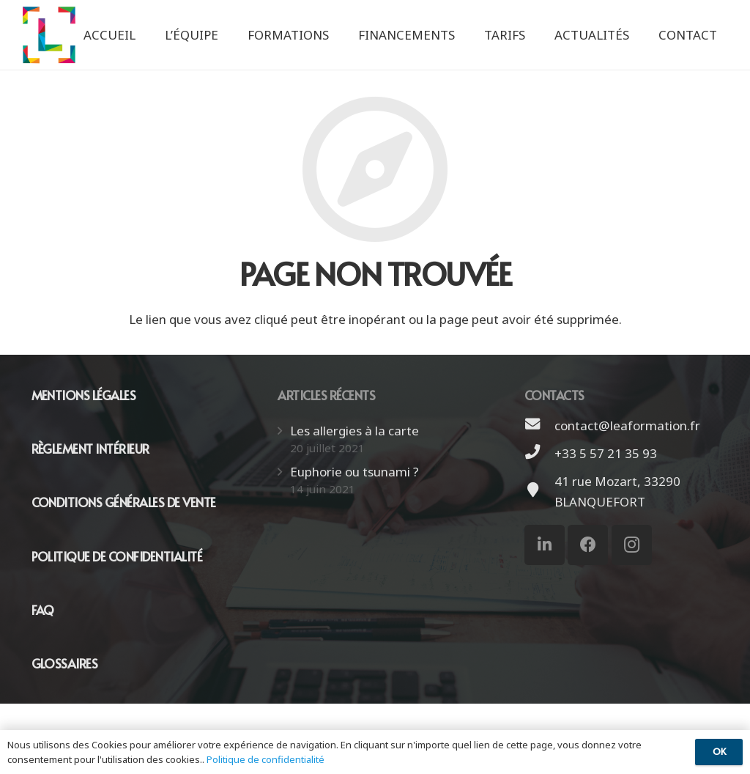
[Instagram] (632, 545)
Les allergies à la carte (354, 430)
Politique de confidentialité (265, 759)
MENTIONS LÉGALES (83, 395)
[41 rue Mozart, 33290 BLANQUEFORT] (539, 492)
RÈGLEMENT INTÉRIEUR (90, 448)
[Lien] (49, 35)
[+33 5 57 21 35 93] (539, 453)
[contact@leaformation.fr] (539, 426)
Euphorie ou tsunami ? (354, 471)
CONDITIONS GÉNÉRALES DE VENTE (123, 502)
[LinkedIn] (544, 545)
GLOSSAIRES (64, 663)
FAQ (42, 610)
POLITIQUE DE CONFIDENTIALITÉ (117, 556)
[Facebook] (588, 545)
